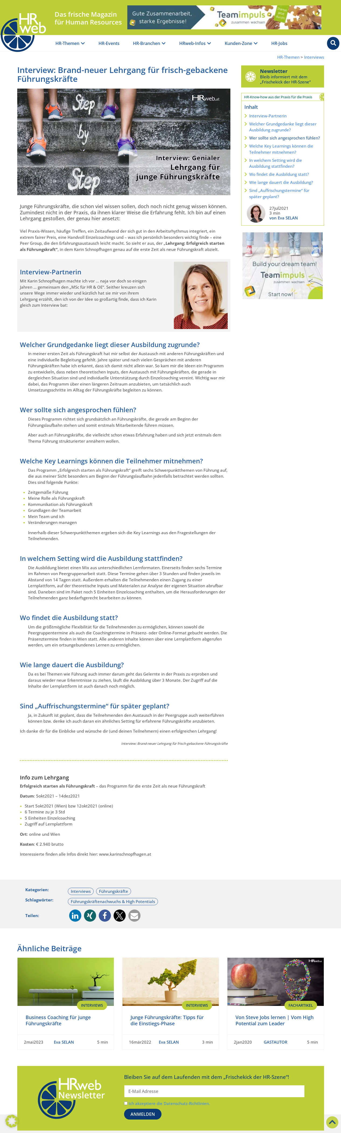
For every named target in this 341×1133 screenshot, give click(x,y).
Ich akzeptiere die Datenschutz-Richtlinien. (169, 1103)
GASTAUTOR (275, 1042)
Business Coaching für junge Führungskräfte (58, 1020)
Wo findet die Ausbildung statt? (279, 174)
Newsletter (273, 71)
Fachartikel (301, 1005)
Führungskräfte (113, 891)
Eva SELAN (64, 1042)
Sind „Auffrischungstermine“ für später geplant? (279, 193)
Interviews (314, 57)
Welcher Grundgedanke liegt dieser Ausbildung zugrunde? (283, 127)
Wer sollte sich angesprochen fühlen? (284, 138)
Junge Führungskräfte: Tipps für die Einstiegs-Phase (167, 1020)
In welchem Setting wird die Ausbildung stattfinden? (275, 163)
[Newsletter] (250, 76)
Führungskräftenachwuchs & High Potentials (113, 901)
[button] (75, 916)
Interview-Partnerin (268, 115)
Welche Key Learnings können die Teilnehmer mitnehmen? (281, 149)
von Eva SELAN (283, 218)
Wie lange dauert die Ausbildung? (281, 182)
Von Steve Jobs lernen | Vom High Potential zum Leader (274, 1020)
